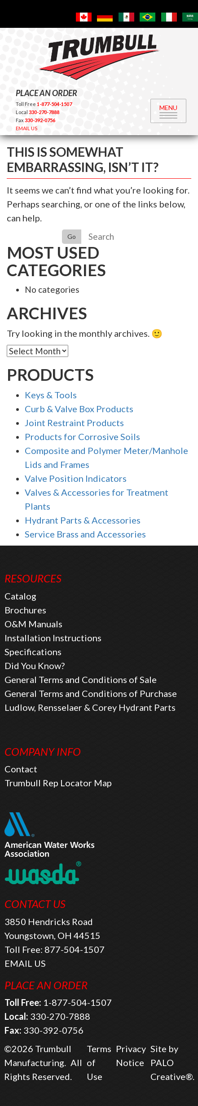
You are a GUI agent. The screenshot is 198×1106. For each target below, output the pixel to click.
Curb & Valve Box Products (79, 408)
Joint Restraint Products (74, 422)
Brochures (25, 609)
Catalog (20, 595)
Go (71, 236)
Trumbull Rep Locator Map (58, 782)
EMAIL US (26, 128)
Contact (20, 768)
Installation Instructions (52, 637)
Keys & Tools (51, 394)
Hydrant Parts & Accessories (83, 520)
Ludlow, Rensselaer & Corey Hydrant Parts (90, 707)
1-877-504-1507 (77, 1002)
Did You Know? (34, 665)
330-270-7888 (60, 1016)
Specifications (33, 651)
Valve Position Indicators (76, 478)
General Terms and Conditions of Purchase (90, 693)
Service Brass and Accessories (85, 534)
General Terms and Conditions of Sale (80, 679)
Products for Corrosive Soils (82, 436)
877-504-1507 (74, 949)
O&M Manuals (33, 623)
